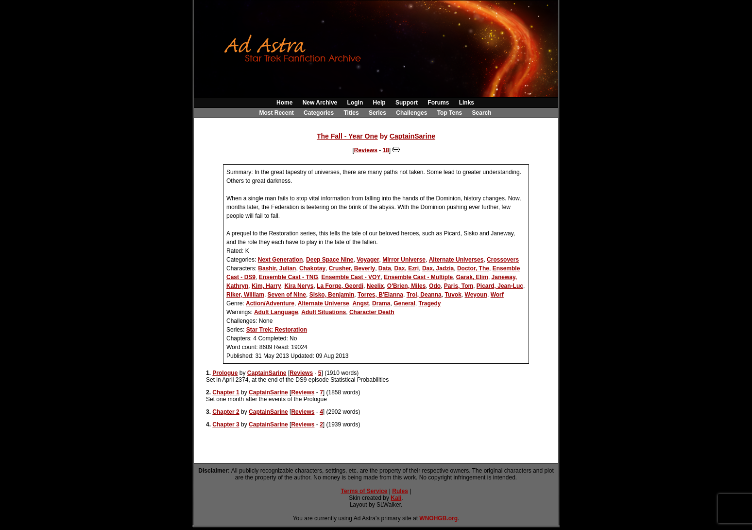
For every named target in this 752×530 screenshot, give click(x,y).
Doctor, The (473, 268)
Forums (438, 102)
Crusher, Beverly (352, 268)
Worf (497, 294)
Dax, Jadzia (438, 268)
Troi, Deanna (424, 294)
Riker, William (245, 294)
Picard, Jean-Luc (500, 286)
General (404, 303)
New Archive (320, 102)
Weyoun (476, 294)
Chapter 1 (225, 392)
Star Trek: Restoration (276, 329)
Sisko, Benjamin (332, 294)
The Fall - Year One (347, 136)
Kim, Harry (266, 286)
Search (482, 112)
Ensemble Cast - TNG (288, 277)
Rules (400, 491)
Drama (381, 303)
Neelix (375, 286)
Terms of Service (364, 491)
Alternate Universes (456, 259)
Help (379, 102)
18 (386, 150)
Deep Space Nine (329, 259)
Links (466, 102)
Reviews (365, 150)
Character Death (371, 312)
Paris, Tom (458, 286)
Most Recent (276, 112)
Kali (396, 498)
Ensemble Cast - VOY (350, 277)
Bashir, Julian (277, 268)
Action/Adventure (270, 303)
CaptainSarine (412, 136)
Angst (360, 303)
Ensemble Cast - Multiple (418, 277)
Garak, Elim (472, 277)
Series (377, 112)
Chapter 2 (225, 411)
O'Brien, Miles (406, 286)
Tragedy (430, 303)
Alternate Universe (323, 303)
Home (284, 102)
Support (406, 102)
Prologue (225, 373)
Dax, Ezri (406, 268)
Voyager (368, 259)
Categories (319, 112)
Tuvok (452, 294)
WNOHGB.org (438, 518)
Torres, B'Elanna (380, 294)
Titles (351, 112)
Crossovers (503, 259)
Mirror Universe (404, 259)
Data (384, 268)
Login (355, 102)
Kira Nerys (298, 286)
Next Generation (280, 259)
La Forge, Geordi (340, 286)
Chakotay (312, 268)
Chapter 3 (225, 424)
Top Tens (449, 112)
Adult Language (276, 312)
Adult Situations (323, 312)
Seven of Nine (287, 294)
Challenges (411, 112)
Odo (435, 286)
